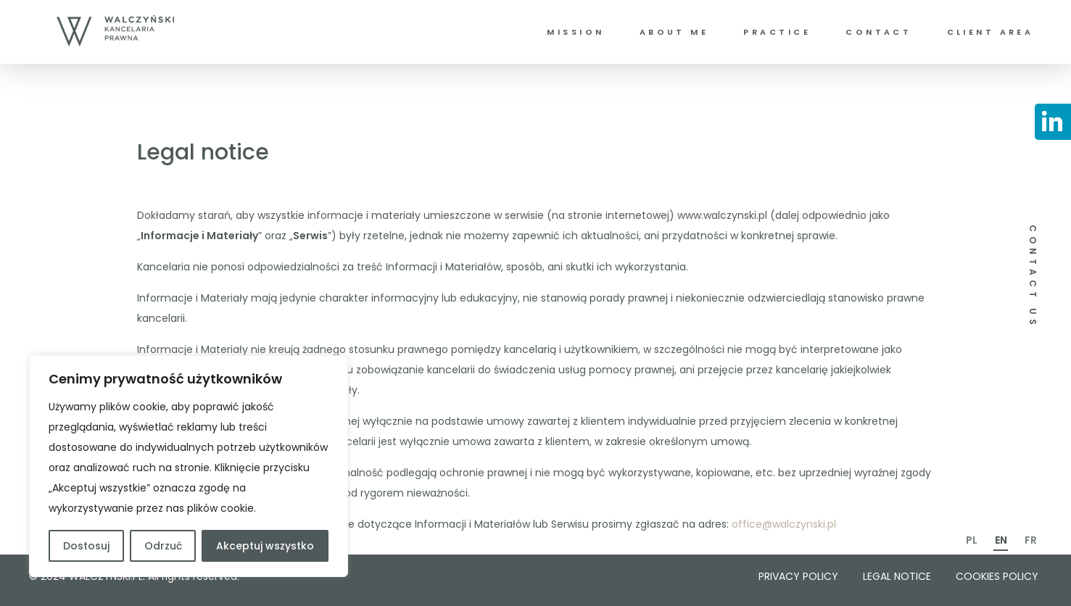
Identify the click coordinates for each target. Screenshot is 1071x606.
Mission (575, 32)
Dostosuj (86, 546)
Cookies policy (997, 576)
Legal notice (897, 576)
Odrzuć (163, 546)
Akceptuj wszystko (265, 546)
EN (1001, 540)
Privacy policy (798, 576)
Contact (878, 32)
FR (1031, 540)
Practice (776, 32)
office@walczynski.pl (784, 524)
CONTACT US (1033, 277)
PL (971, 540)
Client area (990, 32)
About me (674, 32)
